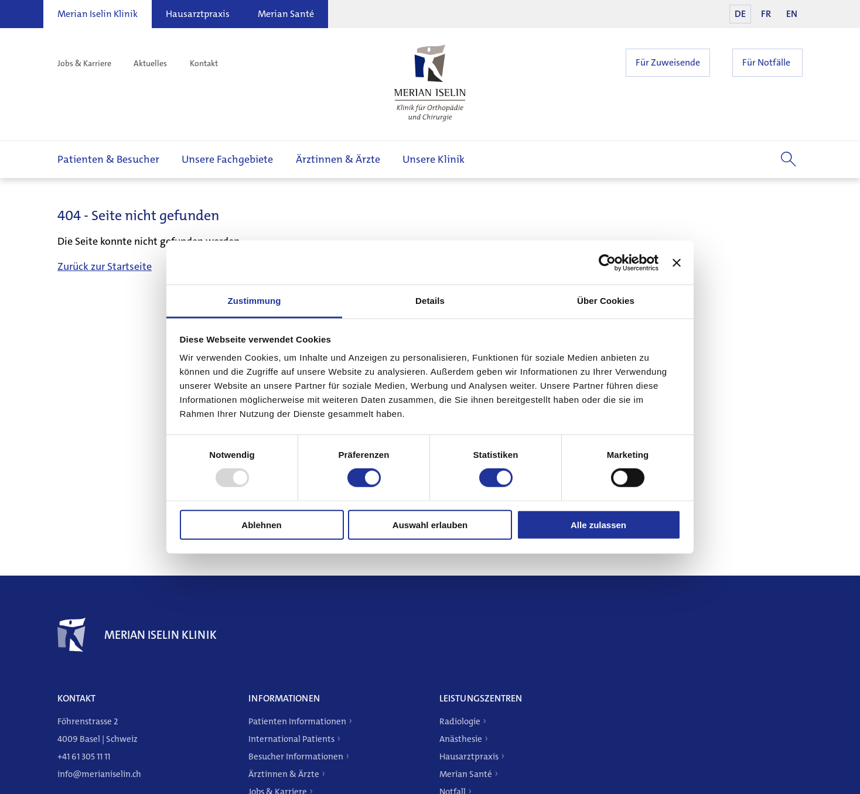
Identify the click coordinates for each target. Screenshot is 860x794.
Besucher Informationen (295, 756)
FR (766, 14)
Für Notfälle (766, 62)
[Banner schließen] (677, 262)
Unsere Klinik (433, 159)
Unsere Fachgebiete (227, 159)
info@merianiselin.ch (99, 774)
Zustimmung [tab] (254, 301)
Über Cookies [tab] (605, 301)
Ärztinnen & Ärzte (338, 159)
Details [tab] (430, 301)
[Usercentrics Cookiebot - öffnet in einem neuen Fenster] (607, 262)
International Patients (291, 739)
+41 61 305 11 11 (83, 756)
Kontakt (204, 63)
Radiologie (459, 721)
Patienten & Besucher (108, 159)
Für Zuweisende (668, 62)
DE (740, 14)
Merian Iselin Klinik (97, 14)
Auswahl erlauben (430, 525)
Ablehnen (261, 525)
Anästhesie (460, 739)
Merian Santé (286, 14)
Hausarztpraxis (198, 14)
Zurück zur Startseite (104, 266)
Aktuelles (150, 63)
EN (791, 14)
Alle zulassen (598, 525)
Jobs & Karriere (84, 63)
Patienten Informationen (297, 721)
